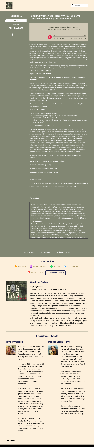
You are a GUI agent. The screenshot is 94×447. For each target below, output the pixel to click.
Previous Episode (63, 253)
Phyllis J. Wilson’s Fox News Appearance (62, 117)
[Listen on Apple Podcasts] (37, 268)
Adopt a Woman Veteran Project (45, 119)
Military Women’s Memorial (50, 114)
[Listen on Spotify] (55, 268)
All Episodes (45, 253)
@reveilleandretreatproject (48, 170)
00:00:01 (39, 223)
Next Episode (29, 253)
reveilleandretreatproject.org (40, 166)
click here (71, 127)
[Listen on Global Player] (72, 268)
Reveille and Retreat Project (48, 173)
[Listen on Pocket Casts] (35, 275)
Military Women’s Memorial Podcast (46, 121)
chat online (62, 188)
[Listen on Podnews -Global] (56, 275)
